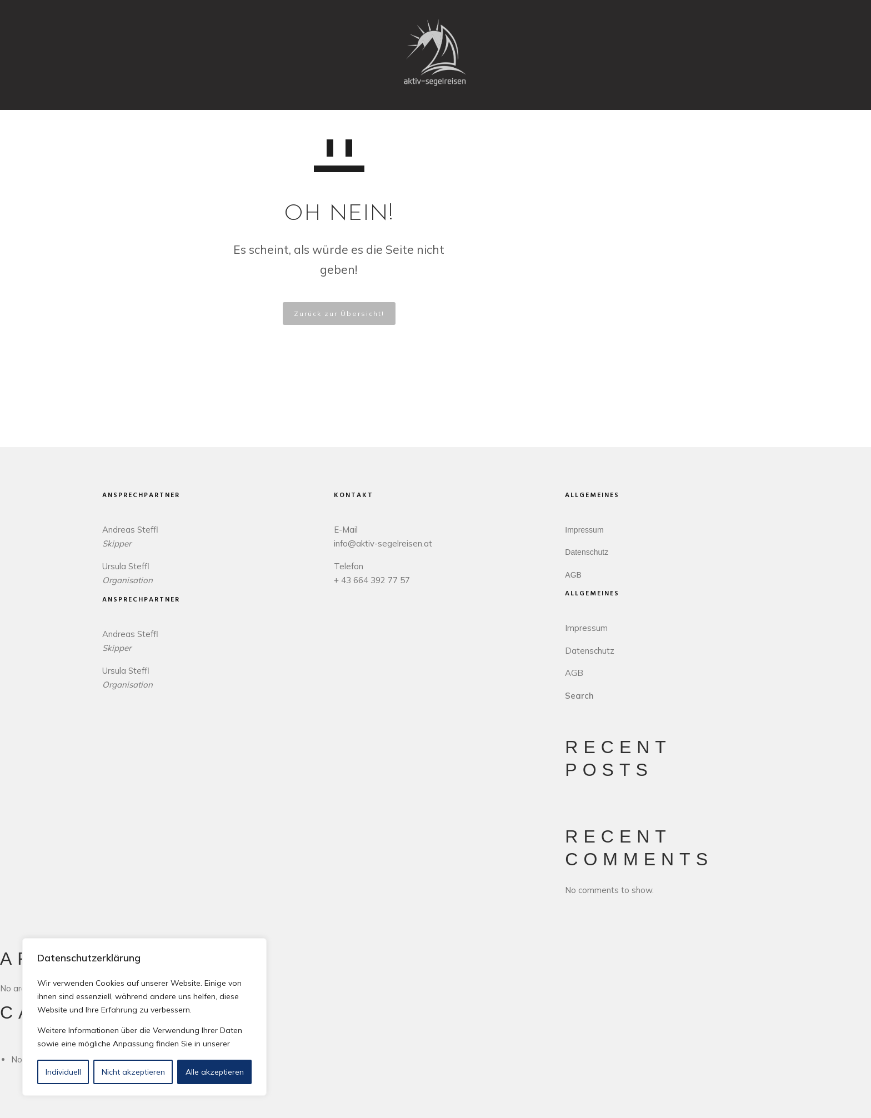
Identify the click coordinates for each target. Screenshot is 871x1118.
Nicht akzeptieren (133, 1072)
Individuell (63, 1072)
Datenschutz (586, 552)
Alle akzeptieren (215, 1072)
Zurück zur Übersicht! (339, 313)
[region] (144, 1017)
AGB (573, 574)
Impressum (584, 529)
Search (579, 695)
